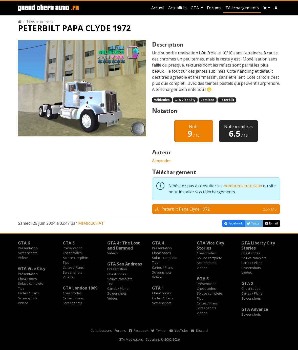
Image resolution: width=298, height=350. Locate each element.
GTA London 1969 (80, 288)
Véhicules (162, 100)
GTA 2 (247, 283)
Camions (208, 100)
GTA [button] (195, 8)
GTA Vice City (185, 100)
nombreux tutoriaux (243, 186)
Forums (214, 8)
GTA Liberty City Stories (258, 245)
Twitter (159, 330)
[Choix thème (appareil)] (266, 8)
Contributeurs (101, 330)
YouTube (178, 330)
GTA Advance (254, 309)
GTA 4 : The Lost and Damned (123, 245)
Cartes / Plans (73, 267)
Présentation (28, 248)
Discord (199, 330)
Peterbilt (227, 100)
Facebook (138, 330)
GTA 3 (203, 278)
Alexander (161, 160)
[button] (276, 8)
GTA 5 (69, 243)
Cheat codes (72, 253)
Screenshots (27, 253)
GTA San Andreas (124, 264)
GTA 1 (158, 288)
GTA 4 (158, 243)
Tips (66, 262)
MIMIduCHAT (91, 223)
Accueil (157, 8)
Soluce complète (75, 257)
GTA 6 (24, 243)
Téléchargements (242, 8)
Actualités (177, 8)
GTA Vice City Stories (210, 245)
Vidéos (23, 257)
